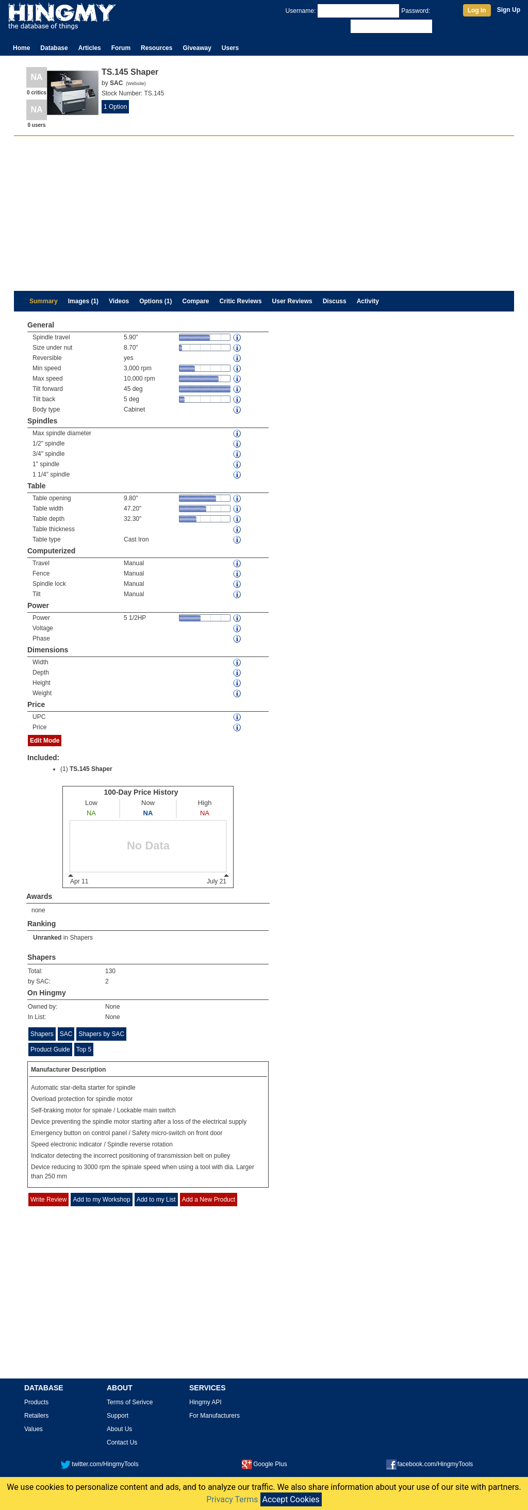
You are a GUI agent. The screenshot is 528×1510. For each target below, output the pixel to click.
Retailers (36, 1415)
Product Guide (50, 1049)
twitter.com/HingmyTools (99, 1464)
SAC (66, 1034)
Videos (119, 301)
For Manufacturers (214, 1415)
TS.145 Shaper (91, 769)
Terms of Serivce (130, 1402)
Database (54, 48)
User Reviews (292, 301)
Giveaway (197, 48)
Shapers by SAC (101, 1034)
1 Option (115, 106)
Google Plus (264, 1464)
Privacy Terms (232, 1499)
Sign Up (508, 9)
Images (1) (83, 301)
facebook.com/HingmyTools (429, 1464)
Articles (89, 48)
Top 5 (83, 1049)
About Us (119, 1429)
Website (135, 83)
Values (33, 1429)
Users (230, 48)
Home (21, 48)
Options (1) (155, 301)
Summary (43, 301)
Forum (120, 48)
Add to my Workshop (101, 1199)
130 (110, 971)
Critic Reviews (241, 301)
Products (36, 1402)
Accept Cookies (291, 1499)
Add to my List (156, 1199)
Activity (368, 301)
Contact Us (122, 1442)
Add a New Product (208, 1199)
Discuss (334, 301)
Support (117, 1415)
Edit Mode (44, 740)
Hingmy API (205, 1402)
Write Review (48, 1199)
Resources (156, 48)
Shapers (81, 937)
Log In (477, 10)
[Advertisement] (264, 213)
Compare (196, 301)
